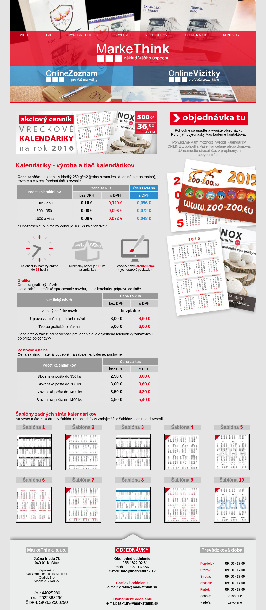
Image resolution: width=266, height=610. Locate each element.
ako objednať (157, 35)
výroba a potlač (83, 35)
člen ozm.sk (195, 35)
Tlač (48, 35)
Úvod (23, 35)
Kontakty (231, 35)
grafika (121, 35)
